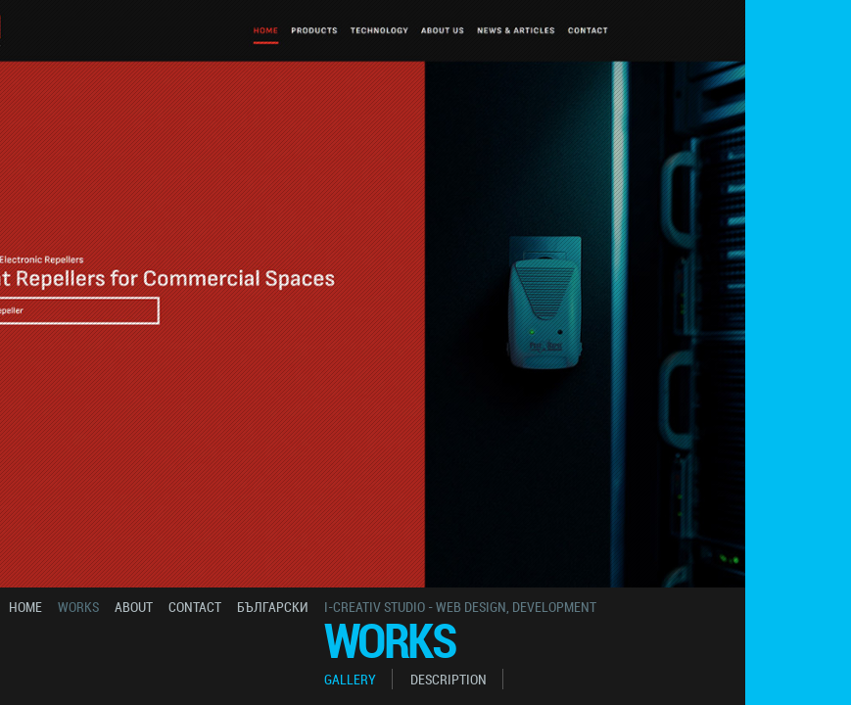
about (134, 606)
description (448, 679)
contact (194, 606)
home (25, 606)
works (78, 606)
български (272, 606)
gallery (350, 679)
